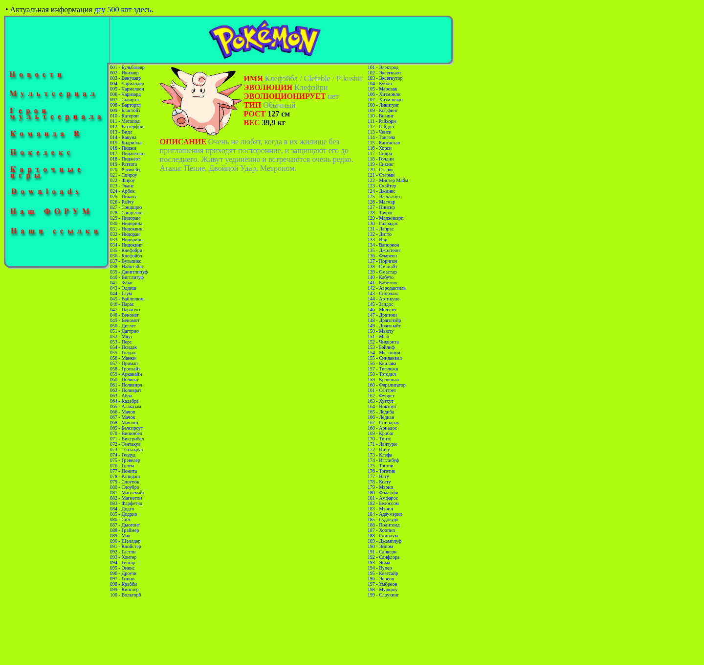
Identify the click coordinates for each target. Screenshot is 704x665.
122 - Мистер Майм (388, 180)
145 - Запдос (381, 304)
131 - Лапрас (381, 228)
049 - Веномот (124, 320)
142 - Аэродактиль (387, 288)
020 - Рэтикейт (125, 169)
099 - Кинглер (124, 589)
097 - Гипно (122, 578)
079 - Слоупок (124, 481)
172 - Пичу (379, 449)
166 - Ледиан (381, 417)
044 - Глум (121, 293)
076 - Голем (122, 465)
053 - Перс (121, 341)
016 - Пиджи (123, 148)
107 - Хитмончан (385, 99)
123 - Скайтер (382, 185)
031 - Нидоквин (126, 228)
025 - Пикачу (123, 196)
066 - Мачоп (122, 411)
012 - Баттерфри (126, 126)
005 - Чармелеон (127, 89)
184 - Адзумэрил (385, 514)
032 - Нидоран (125, 234)
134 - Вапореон (383, 245)
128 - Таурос (381, 212)
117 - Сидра (380, 153)
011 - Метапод (124, 121)
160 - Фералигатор (387, 385)
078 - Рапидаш (125, 476)
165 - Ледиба (381, 411)
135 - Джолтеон (384, 250)
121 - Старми (381, 175)
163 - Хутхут (381, 401)
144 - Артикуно (383, 298)
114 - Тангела (381, 137)
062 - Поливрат (125, 390)
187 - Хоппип (381, 530)
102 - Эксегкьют (384, 72)
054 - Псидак (123, 347)
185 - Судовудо (383, 519)
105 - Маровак (382, 89)
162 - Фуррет (381, 395)
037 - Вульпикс (125, 261)
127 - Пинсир (381, 207)
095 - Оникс (122, 568)
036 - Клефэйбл (126, 255)
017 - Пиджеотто (127, 153)
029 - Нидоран (125, 218)
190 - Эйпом (380, 546)
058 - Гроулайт (125, 368)
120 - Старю (380, 169)
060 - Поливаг (124, 379)
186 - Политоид (383, 524)
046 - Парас (122, 304)
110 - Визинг (381, 115)
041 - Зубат (121, 282)
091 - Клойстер (125, 546)
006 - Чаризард (125, 94)
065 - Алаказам (125, 406)
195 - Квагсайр (383, 573)
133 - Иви (378, 239)
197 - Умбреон (382, 584)
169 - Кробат (381, 433)
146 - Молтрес (382, 309)
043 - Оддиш (123, 288)
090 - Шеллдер (125, 541)
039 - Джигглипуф (129, 272)
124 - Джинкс (382, 191)
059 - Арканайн (126, 374)
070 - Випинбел (126, 433)
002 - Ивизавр (124, 72)
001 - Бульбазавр (127, 67)
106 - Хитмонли (384, 94)
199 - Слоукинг (383, 594)
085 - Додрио (123, 514)
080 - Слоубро (124, 487)
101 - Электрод (383, 67)
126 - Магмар (381, 202)
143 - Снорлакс (383, 293)
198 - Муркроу (382, 589)
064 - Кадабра (124, 401)
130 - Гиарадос (383, 223)
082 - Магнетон (126, 498)
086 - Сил (120, 519)
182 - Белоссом (383, 503)
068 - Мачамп (124, 422)
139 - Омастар (382, 272)
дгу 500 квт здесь (123, 9)
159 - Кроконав (383, 379)
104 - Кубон (380, 83)
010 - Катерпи (124, 115)
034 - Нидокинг (126, 245)
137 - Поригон (382, 261)
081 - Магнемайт (127, 492)
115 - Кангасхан (384, 142)
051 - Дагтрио (124, 331)
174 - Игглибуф (383, 460)
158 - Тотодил (382, 374)
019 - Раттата (123, 164)
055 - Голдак (122, 352)
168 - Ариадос (382, 428)
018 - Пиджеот (125, 158)
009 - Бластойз (125, 110)
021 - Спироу (123, 175)
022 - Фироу (122, 180)
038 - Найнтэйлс (127, 266)
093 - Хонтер (123, 557)
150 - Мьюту (381, 331)
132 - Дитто (380, 234)
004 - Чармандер (127, 83)
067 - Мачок (122, 417)
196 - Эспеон (381, 578)
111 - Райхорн (382, 121)
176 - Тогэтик (382, 471)
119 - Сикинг (381, 164)
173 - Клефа (380, 455)
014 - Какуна (123, 137)
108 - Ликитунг (383, 105)
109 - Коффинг (383, 110)
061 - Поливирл (126, 385)
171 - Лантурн (382, 444)
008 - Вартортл (125, 105)
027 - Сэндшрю (126, 207)
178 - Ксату (379, 481)
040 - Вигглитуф (127, 277)
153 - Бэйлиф (381, 347)
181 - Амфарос (383, 498)
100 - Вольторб (125, 594)
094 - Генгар (122, 562)
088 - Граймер (124, 530)
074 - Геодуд (122, 455)
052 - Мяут (121, 336)
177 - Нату (378, 476)
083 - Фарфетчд (126, 503)
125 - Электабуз (384, 196)
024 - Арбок (122, 191)
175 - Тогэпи (381, 465)
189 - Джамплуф (384, 541)
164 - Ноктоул (382, 406)
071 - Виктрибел (127, 438)
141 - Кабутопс (383, 282)
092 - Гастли (122, 551)
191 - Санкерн (382, 551)
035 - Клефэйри (126, 250)
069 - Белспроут (126, 428)
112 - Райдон (381, 126)
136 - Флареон (382, 255)
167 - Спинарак (383, 422)
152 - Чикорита (383, 341)
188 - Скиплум (383, 535)
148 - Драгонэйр (384, 320)
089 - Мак (120, 535)
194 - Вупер (380, 568)
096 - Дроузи (123, 573)
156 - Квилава (382, 363)
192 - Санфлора (383, 557)
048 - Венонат (124, 315)
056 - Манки (122, 358)
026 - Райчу (122, 202)
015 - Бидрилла (125, 142)
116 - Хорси (380, 148)
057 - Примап (124, 363)
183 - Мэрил (380, 508)
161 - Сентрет (382, 390)
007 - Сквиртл (124, 99)
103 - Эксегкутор (385, 78)
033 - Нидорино (126, 239)
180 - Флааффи (383, 492)
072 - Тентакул (125, 444)
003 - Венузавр (125, 78)
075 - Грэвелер (125, 460)
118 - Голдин (381, 158)
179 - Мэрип (380, 487)
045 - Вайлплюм (127, 298)
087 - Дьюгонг (125, 524)
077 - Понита (123, 471)
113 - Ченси (380, 132)
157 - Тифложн (383, 368)
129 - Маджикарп (386, 218)
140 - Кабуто (381, 277)
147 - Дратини (382, 315)
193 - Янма (379, 562)
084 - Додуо (122, 508)
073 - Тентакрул (126, 449)
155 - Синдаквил (385, 358)
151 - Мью (378, 336)
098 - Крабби (123, 584)
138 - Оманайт (382, 266)
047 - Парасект (125, 309)
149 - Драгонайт (384, 325)
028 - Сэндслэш (126, 212)
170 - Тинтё (380, 438)
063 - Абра (121, 395)
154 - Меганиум (384, 352)
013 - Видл (121, 132)
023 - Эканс (122, 185)
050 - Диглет (123, 325)
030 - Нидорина (126, 223)
